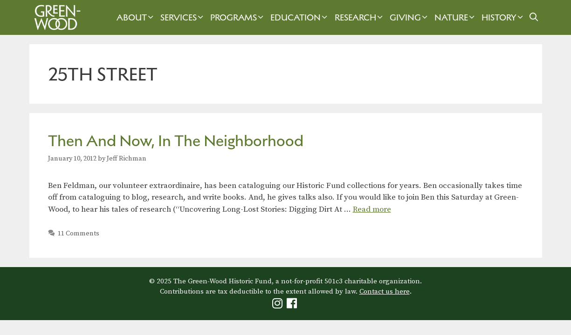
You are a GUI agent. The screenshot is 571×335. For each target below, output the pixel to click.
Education (300, 17)
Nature (455, 17)
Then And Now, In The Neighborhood (175, 140)
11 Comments (78, 233)
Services (183, 17)
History (503, 17)
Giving (410, 17)
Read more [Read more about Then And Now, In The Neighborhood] (372, 209)
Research (360, 17)
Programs (238, 17)
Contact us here (384, 291)
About (136, 17)
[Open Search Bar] (533, 17)
